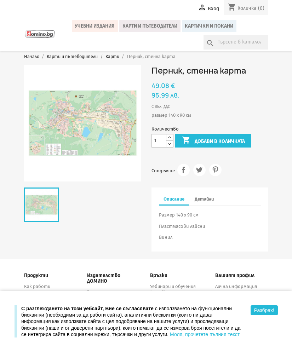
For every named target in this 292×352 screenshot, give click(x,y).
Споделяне (183, 170)
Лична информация (236, 286)
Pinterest (215, 170)
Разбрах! (264, 310)
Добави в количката (213, 141)
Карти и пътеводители (149, 26)
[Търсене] (236, 42)
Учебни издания (95, 26)
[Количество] (158, 141)
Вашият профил (234, 275)
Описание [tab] (174, 199)
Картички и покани (209, 26)
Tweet (199, 170)
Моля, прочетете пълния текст (205, 334)
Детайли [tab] (204, 199)
